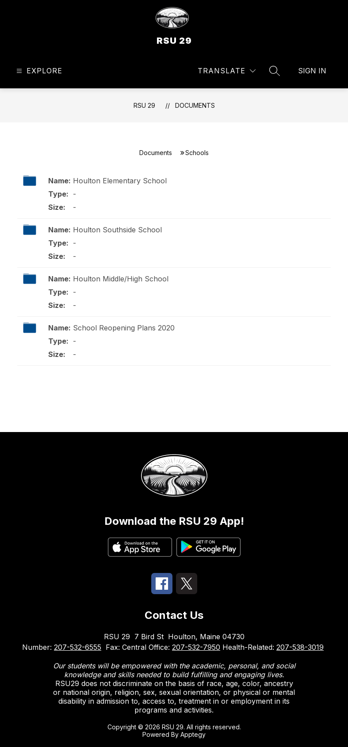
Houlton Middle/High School (120, 278)
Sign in (312, 70)
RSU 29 (144, 105)
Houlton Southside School (117, 229)
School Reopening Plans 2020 (124, 327)
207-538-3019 (300, 647)
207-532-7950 (196, 647)
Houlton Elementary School (120, 180)
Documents (195, 105)
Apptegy (193, 734)
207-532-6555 (77, 647)
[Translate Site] (226, 70)
